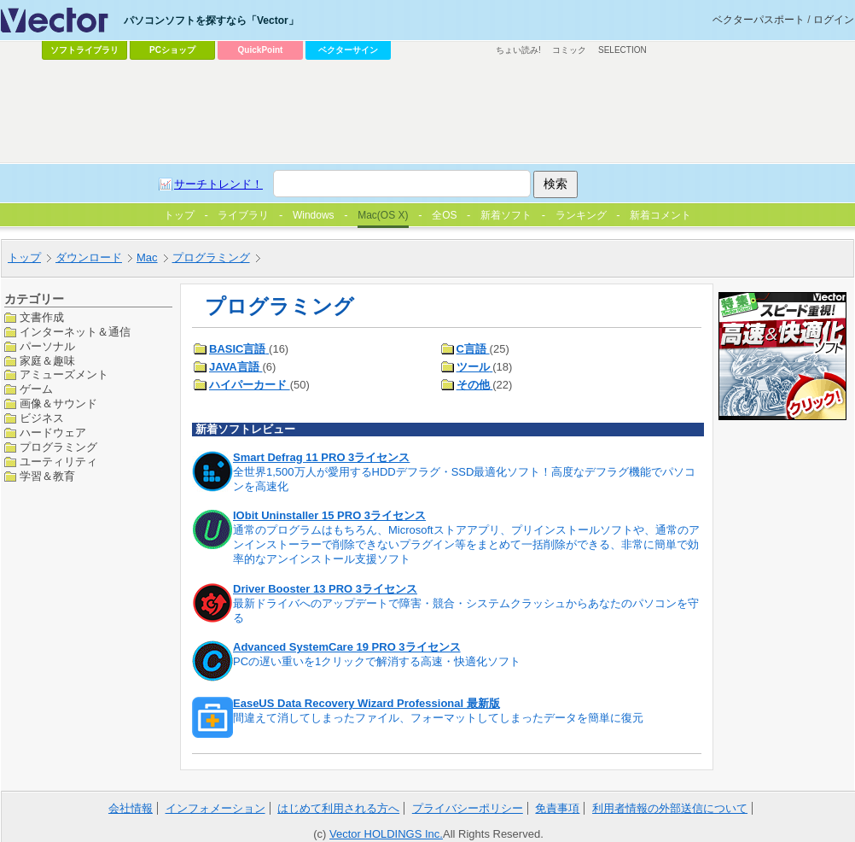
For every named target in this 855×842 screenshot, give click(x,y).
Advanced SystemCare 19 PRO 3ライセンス (347, 646)
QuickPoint (260, 50)
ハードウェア (53, 432)
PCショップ (172, 50)
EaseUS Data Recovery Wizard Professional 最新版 (366, 703)
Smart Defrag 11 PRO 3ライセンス (321, 457)
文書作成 (42, 317)
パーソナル (47, 346)
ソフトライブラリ (84, 50)
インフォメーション (215, 808)
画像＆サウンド (58, 403)
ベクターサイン (348, 50)
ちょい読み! (518, 50)
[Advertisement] (386, 193)
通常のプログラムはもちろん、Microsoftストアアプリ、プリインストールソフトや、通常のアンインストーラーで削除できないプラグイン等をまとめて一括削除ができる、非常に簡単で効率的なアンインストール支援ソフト (466, 544)
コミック (569, 50)
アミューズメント (64, 374)
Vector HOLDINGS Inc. (386, 833)
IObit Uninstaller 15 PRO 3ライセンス (329, 515)
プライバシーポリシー (467, 808)
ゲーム (36, 389)
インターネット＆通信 (75, 331)
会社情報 (130, 808)
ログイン (833, 20)
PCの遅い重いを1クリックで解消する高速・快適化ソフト (377, 661)
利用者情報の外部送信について (669, 808)
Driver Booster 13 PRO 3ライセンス (325, 588)
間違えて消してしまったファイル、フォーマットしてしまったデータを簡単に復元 (438, 717)
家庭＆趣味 (47, 360)
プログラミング (58, 447)
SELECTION (622, 50)
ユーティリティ (58, 461)
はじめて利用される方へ (338, 808)
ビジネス (42, 418)
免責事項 (557, 808)
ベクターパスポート (758, 20)
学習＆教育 (47, 476)
